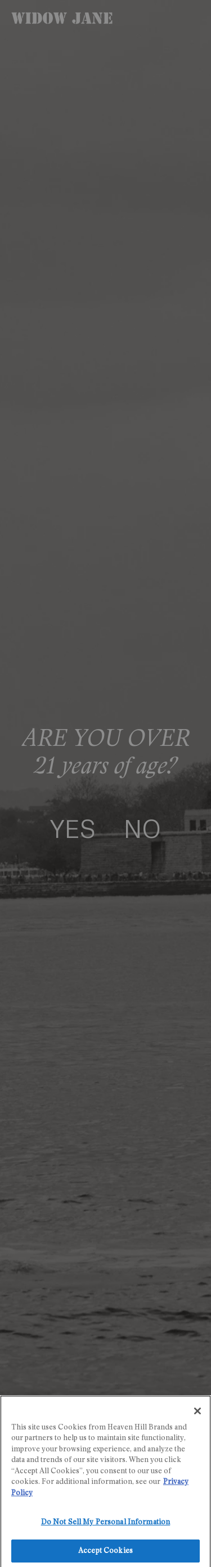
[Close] (197, 1414)
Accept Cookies (105, 1555)
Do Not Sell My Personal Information (105, 1526)
